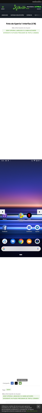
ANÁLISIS (5, 15)
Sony (8, 390)
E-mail (20, 383)
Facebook (12, 383)
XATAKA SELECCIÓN (17, 15)
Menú (3, 9)
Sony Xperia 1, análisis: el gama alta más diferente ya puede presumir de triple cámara (21, 30)
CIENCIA (29, 15)
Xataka (21, 7)
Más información (32, 411)
